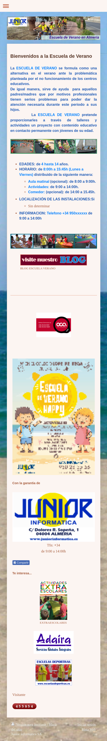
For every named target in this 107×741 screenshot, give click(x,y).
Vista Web (89, 729)
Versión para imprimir (29, 724)
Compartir (21, 562)
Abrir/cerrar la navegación (53, 6)
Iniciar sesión (86, 724)
